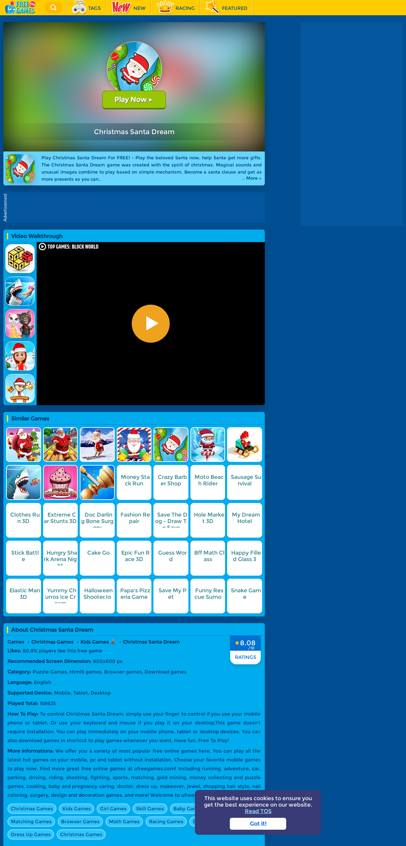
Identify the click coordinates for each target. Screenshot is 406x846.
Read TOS (258, 811)
